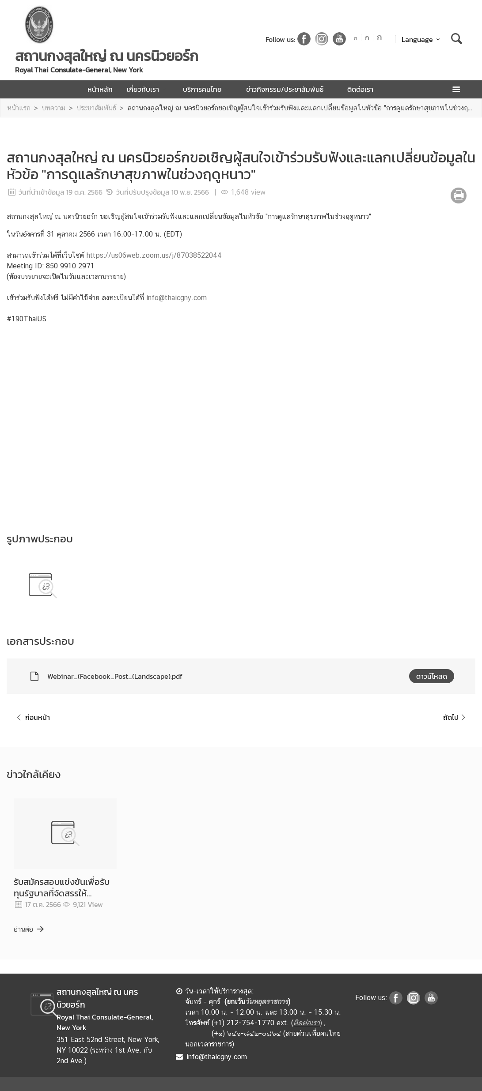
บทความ (53, 108)
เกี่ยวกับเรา (148, 89)
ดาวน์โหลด (431, 676)
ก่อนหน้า (32, 717)
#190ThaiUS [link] (26, 319)
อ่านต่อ (29, 929)
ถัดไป (455, 717)
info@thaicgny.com (176, 297)
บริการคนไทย (207, 89)
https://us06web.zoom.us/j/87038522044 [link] (154, 255)
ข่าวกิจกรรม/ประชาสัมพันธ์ (289, 89)
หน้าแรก (18, 108)
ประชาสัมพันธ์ (96, 108)
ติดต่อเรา (360, 89)
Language (422, 39)
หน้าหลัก (100, 89)
